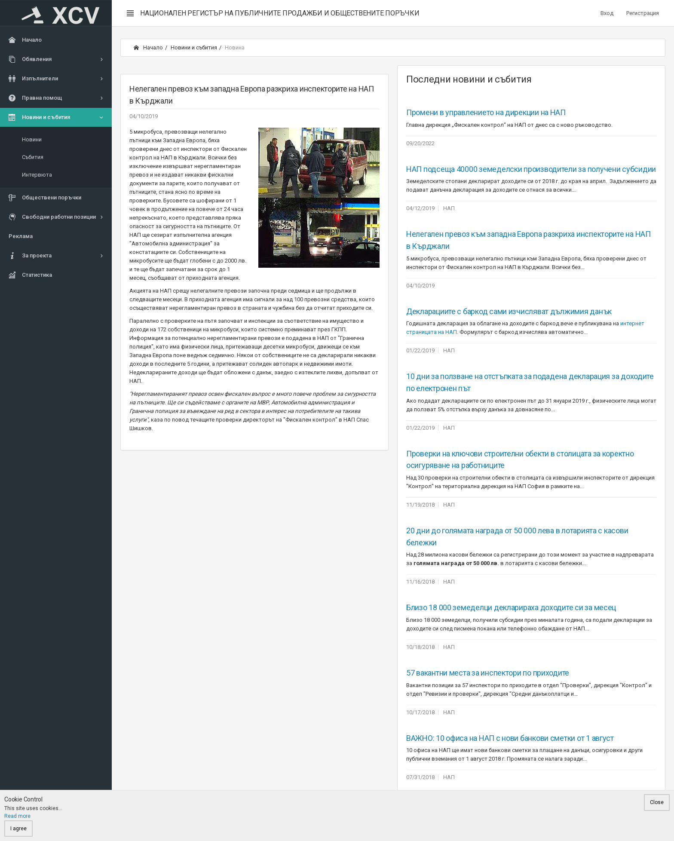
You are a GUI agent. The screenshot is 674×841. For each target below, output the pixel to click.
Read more (17, 816)
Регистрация (642, 13)
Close (657, 802)
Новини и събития (194, 47)
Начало (148, 47)
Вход (606, 13)
